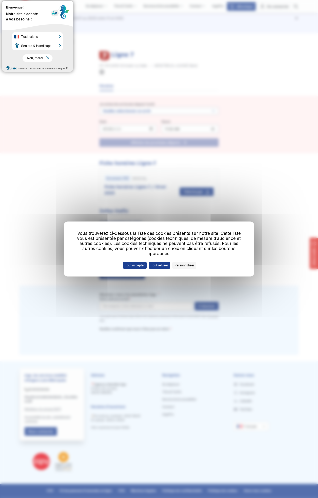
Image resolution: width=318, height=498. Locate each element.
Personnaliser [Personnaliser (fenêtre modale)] (184, 265)
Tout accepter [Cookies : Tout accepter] (135, 265)
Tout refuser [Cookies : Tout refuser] (159, 265)
